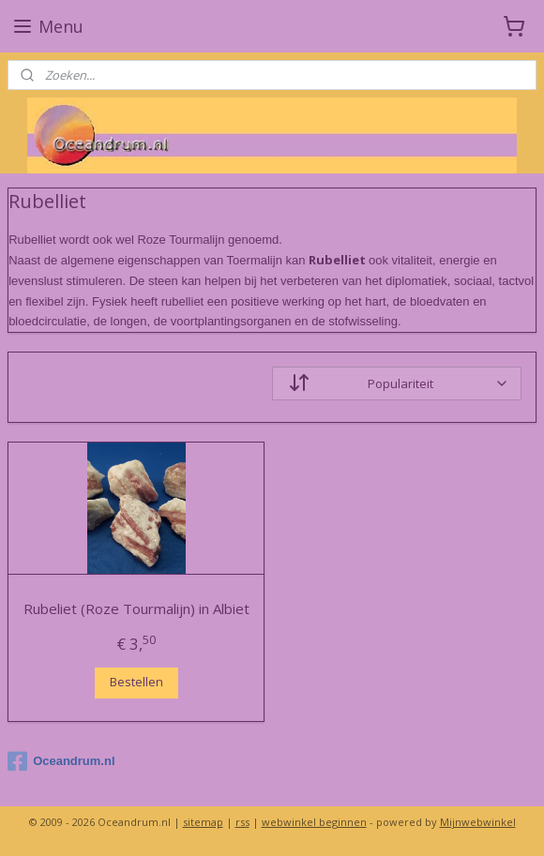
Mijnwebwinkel (478, 822)
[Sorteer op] (397, 383)
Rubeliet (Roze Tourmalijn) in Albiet (136, 608)
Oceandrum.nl (61, 761)
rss (242, 822)
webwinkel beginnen (314, 822)
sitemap (203, 822)
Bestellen (136, 682)
